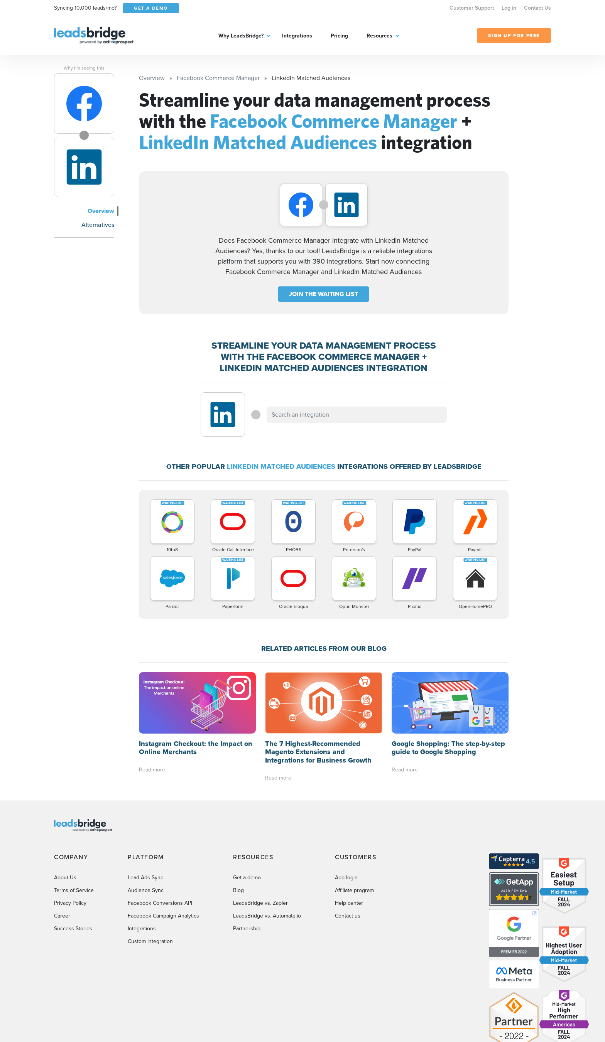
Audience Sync (146, 829)
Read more (152, 708)
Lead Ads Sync (145, 816)
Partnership (246, 867)
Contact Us (537, 8)
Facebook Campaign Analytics (163, 854)
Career (62, 854)
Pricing (339, 36)
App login (346, 816)
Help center (349, 842)
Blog (238, 829)
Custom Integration (150, 880)
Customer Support (472, 8)
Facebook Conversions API (160, 842)
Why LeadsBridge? (241, 36)
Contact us (347, 854)
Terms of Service (74, 829)
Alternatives (97, 224)
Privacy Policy (70, 842)
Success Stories (73, 867)
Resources (379, 36)
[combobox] (357, 415)
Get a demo (247, 816)
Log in (509, 8)
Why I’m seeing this (84, 68)
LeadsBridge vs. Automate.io (267, 854)
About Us (65, 816)
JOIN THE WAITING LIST (323, 293)
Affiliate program (354, 829)
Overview (101, 210)
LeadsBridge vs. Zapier (260, 842)
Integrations (297, 36)
